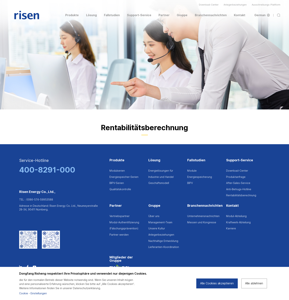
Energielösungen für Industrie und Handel (161, 173)
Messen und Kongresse (201, 222)
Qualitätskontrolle (120, 189)
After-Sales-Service (238, 183)
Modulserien (117, 170)
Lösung (154, 160)
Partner (115, 205)
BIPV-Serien (116, 183)
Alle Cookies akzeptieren (217, 283)
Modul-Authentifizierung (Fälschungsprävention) (124, 225)
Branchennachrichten (205, 205)
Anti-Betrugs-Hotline (238, 189)
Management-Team (160, 222)
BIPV (190, 183)
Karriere (231, 228)
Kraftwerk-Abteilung (238, 222)
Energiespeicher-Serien (123, 176)
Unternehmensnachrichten (203, 216)
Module (192, 170)
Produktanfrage (236, 176)
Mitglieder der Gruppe (121, 259)
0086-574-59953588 (39, 199)
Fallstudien (196, 160)
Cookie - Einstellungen (33, 293)
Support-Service (239, 160)
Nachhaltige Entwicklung (163, 240)
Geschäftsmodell (158, 183)
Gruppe (154, 205)
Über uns (153, 216)
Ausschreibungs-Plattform (266, 5)
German (262, 15)
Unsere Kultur (156, 228)
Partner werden (119, 234)
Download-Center (209, 5)
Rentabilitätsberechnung (241, 195)
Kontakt (232, 205)
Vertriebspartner (119, 216)
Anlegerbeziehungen (235, 5)
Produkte (116, 160)
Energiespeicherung (199, 176)
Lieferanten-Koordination (163, 247)
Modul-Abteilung (236, 216)
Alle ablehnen (254, 283)
